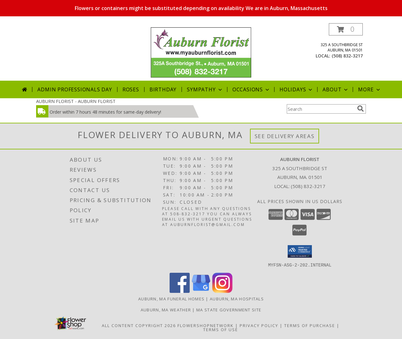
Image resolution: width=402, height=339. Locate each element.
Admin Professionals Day (74, 89)
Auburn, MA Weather (166, 309)
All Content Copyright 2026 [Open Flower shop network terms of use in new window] (139, 325)
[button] (346, 29)
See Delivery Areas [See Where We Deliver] (285, 136)
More (369, 89)
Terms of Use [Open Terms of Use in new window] (220, 329)
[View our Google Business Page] (201, 291)
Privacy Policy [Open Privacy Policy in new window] (259, 325)
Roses (130, 89)
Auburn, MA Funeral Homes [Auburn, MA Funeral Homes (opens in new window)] (171, 298)
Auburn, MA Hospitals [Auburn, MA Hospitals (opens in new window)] (237, 298)
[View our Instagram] (222, 291)
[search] (361, 108)
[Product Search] (320, 109)
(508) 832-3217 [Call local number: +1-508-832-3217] (347, 56)
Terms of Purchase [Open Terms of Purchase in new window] (309, 325)
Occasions (251, 89)
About (336, 89)
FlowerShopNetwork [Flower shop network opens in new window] (205, 325)
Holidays (296, 89)
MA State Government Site (228, 309)
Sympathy (205, 89)
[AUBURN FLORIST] (201, 52)
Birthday (163, 89)
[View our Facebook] (180, 291)
